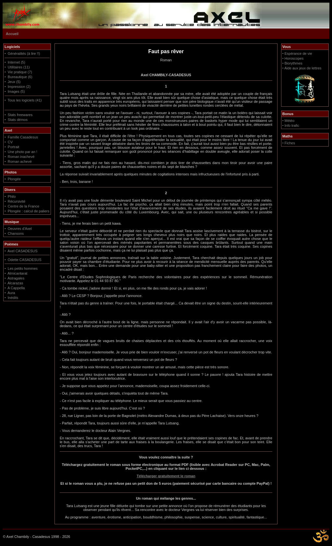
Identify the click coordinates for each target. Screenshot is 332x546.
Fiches (290, 143)
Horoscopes (294, 58)
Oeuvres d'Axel (20, 229)
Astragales (15, 278)
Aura (11, 293)
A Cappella (16, 288)
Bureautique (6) (20, 77)
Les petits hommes (23, 268)
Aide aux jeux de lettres (302, 68)
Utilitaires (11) (19, 67)
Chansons (16, 233)
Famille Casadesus (23, 137)
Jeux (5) (14, 82)
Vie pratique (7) (20, 72)
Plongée (14, 179)
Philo (12, 196)
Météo (290, 121)
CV (10, 142)
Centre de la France (23, 206)
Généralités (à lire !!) (24, 53)
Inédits (13, 298)
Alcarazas (15, 283)
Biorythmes (293, 63)
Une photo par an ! (22, 152)
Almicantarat (17, 273)
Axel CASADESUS (22, 251)
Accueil (12, 34)
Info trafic (292, 125)
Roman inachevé (21, 157)
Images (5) (16, 91)
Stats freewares (20, 115)
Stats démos (18, 120)
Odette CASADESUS (25, 260)
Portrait (13, 147)
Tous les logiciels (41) (25, 100)
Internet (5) (16, 62)
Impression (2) (19, 87)
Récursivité (16, 201)
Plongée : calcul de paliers (28, 211)
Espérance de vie (298, 53)
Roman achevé (20, 161)
